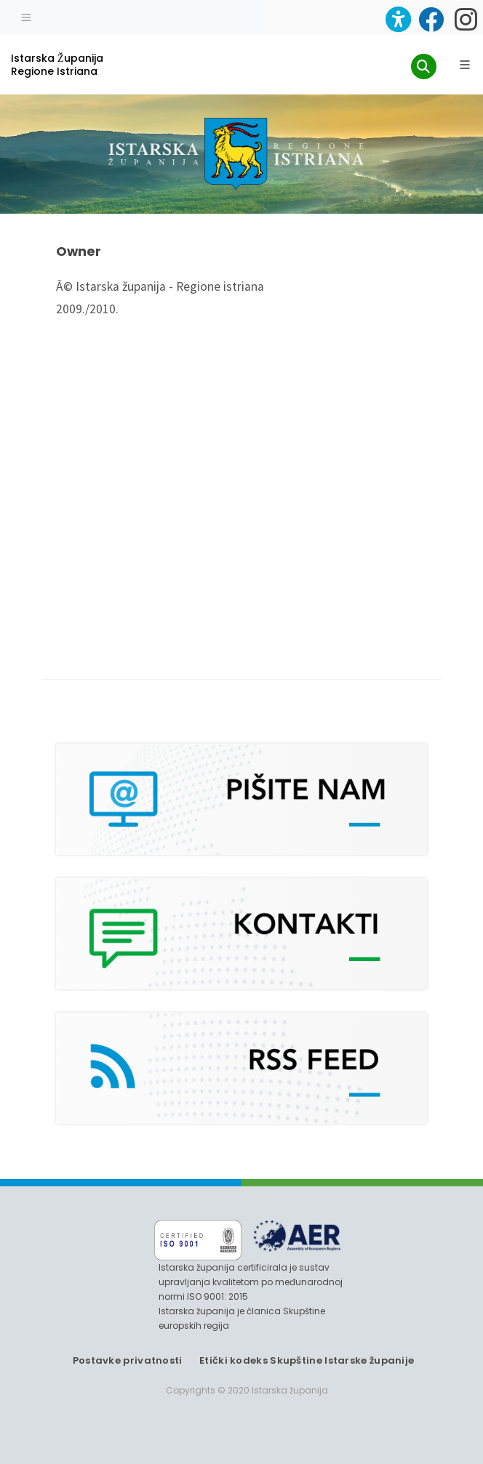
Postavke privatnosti (128, 1360)
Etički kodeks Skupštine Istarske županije (306, 1360)
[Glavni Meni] (465, 65)
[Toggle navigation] (26, 16)
